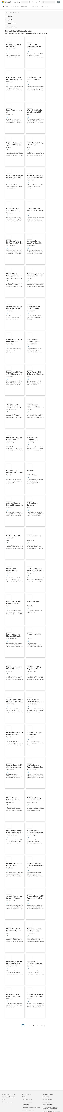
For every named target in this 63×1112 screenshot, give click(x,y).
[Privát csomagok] (39, 2)
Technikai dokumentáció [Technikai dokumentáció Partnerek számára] (47, 1104)
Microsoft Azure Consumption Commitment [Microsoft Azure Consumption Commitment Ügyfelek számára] (31, 1107)
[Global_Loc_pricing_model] (6, 27)
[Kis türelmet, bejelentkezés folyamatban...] (58, 2)
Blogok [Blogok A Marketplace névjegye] (3, 1099)
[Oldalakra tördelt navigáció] (34, 1027)
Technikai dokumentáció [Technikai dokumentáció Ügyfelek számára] (27, 1102)
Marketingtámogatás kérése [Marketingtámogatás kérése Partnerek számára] (48, 1102)
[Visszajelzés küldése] (29, 2)
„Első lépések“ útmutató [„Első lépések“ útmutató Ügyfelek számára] (27, 1099)
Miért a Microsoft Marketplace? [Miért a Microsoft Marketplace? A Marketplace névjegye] (8, 1096)
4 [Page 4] (33, 1025)
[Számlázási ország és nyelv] (48, 2)
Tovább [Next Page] (42, 1025)
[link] (14, 52)
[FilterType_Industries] (6, 19)
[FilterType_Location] (6, 12)
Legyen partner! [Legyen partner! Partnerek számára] (46, 1096)
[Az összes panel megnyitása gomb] (5, 6)
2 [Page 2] (26, 1025)
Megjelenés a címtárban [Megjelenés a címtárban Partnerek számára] (47, 1099)
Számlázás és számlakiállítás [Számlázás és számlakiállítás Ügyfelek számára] (28, 1110)
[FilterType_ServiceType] (6, 23)
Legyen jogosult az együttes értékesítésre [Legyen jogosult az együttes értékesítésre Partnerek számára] (51, 1111)
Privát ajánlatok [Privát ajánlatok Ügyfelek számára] (25, 1104)
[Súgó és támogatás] (33, 2)
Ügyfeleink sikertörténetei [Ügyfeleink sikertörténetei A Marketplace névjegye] (7, 1102)
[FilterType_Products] (6, 16)
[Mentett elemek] (36, 2)
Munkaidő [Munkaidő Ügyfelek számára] (24, 1096)
